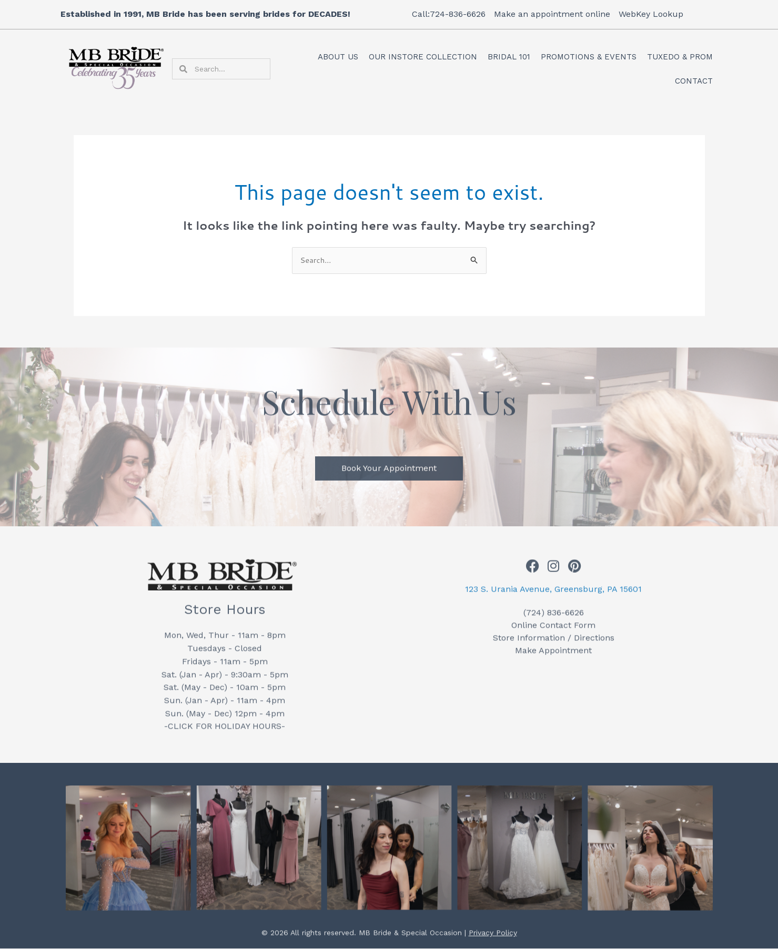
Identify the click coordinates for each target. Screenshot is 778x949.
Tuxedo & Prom (680, 57)
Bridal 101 (509, 57)
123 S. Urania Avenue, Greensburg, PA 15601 (553, 594)
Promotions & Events (588, 57)
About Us (338, 57)
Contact (694, 81)
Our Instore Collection (423, 57)
